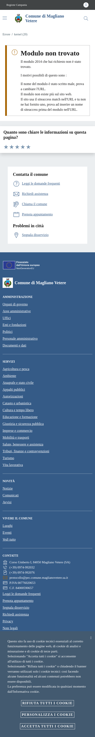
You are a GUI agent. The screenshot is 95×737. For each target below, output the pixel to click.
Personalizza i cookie (47, 714)
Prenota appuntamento (18, 600)
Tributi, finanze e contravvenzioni (26, 451)
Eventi (7, 532)
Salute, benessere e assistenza (23, 444)
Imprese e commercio (17, 430)
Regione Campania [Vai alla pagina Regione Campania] (16, 4)
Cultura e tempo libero (18, 410)
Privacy (8, 621)
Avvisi (7, 502)
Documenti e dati (14, 345)
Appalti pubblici (14, 389)
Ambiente (9, 376)
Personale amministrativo (20, 338)
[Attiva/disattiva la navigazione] (4, 18)
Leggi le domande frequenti (22, 594)
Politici (7, 331)
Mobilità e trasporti (16, 437)
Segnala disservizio (16, 607)
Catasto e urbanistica (17, 403)
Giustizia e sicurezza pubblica (23, 424)
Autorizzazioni (13, 396)
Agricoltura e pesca (16, 369)
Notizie (8, 488)
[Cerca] (86, 18)
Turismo (8, 458)
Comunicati (11, 495)
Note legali (10, 628)
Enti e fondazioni (14, 325)
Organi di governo (15, 304)
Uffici (7, 318)
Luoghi (7, 526)
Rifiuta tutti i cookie (47, 703)
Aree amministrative (17, 311)
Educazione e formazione (20, 417)
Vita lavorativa (13, 465)
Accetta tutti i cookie (47, 726)
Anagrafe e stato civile (18, 382)
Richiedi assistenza (16, 614)
